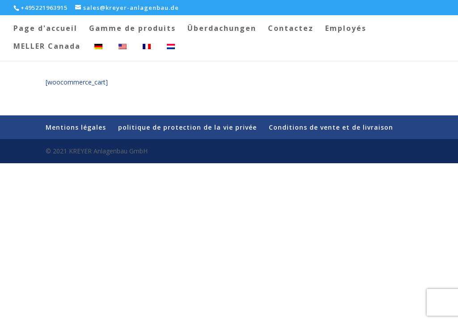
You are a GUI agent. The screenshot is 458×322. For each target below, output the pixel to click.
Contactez (291, 29)
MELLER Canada (47, 47)
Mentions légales (76, 127)
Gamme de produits (132, 29)
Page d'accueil (45, 29)
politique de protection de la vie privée (187, 127)
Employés (345, 29)
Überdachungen (221, 29)
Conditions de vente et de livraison (331, 127)
